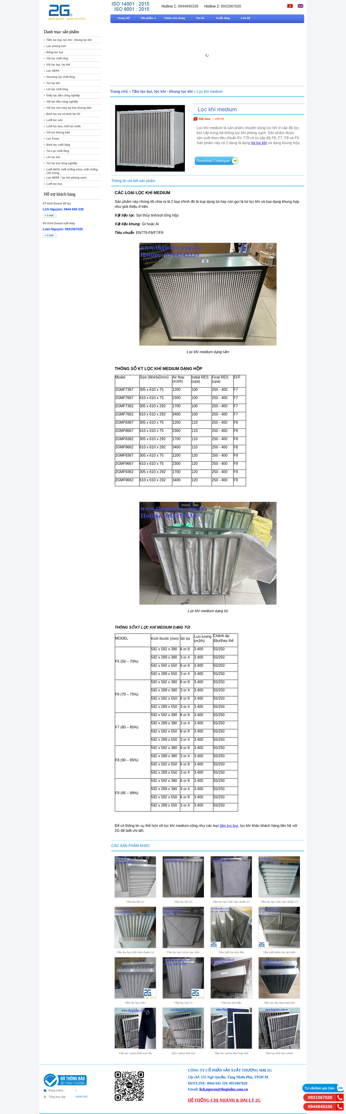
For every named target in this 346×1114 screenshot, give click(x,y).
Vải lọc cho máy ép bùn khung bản (69, 107)
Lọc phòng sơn (56, 46)
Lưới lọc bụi (54, 183)
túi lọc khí (259, 143)
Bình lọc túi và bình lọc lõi (63, 114)
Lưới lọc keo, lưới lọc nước (63, 126)
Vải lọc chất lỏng (57, 58)
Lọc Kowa (52, 138)
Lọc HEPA (52, 70)
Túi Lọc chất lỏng (57, 151)
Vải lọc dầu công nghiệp (62, 101)
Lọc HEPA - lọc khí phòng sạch (66, 177)
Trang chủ (119, 91)
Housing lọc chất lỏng (60, 77)
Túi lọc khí (53, 83)
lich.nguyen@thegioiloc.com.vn (223, 1089)
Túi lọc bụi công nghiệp (61, 163)
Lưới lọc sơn (54, 120)
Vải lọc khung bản (58, 132)
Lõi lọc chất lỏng (57, 89)
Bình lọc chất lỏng (58, 144)
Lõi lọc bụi (53, 157)
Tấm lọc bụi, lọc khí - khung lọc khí (69, 40)
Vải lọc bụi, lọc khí (58, 64)
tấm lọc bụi (229, 826)
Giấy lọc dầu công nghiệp (63, 95)
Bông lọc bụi (54, 52)
